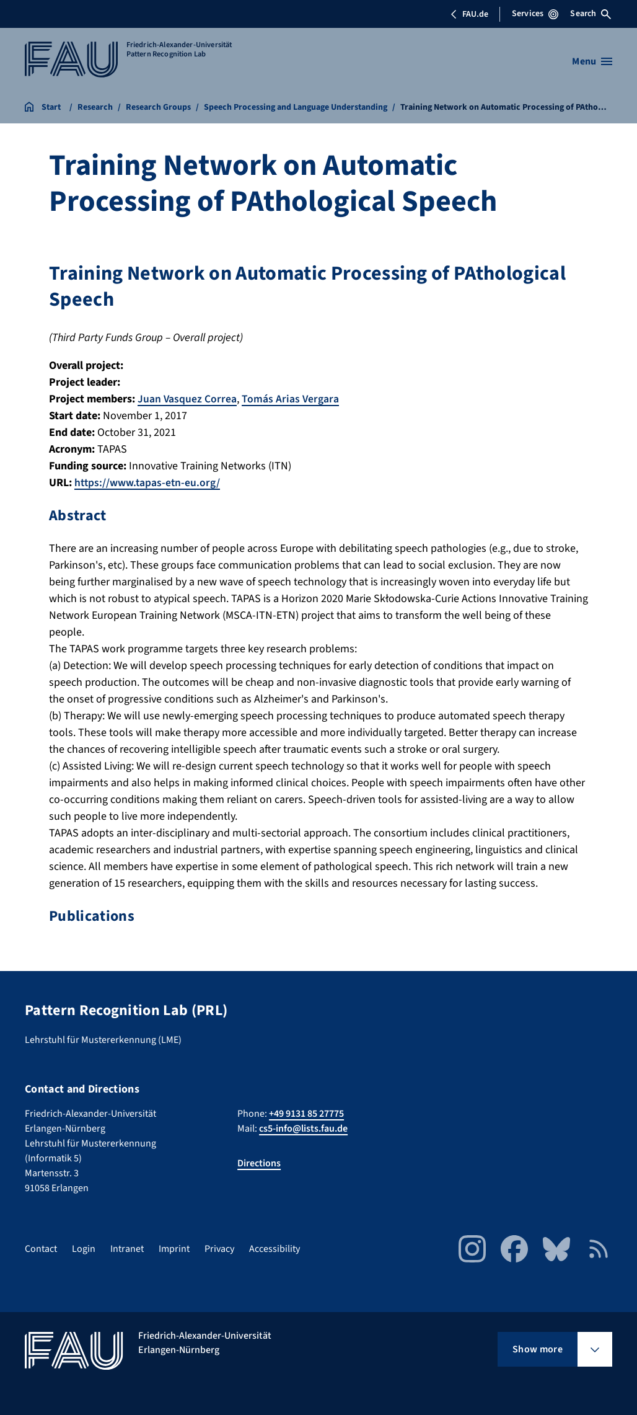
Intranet (127, 1249)
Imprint (174, 1249)
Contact (41, 1249)
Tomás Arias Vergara (291, 399)
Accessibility (274, 1249)
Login (83, 1249)
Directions (259, 1163)
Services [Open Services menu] (535, 13)
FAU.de (469, 14)
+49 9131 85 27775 (306, 1113)
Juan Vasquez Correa (187, 399)
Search (590, 13)
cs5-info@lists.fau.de (303, 1128)
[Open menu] (592, 61)
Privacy (219, 1249)
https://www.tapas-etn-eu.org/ (148, 482)
